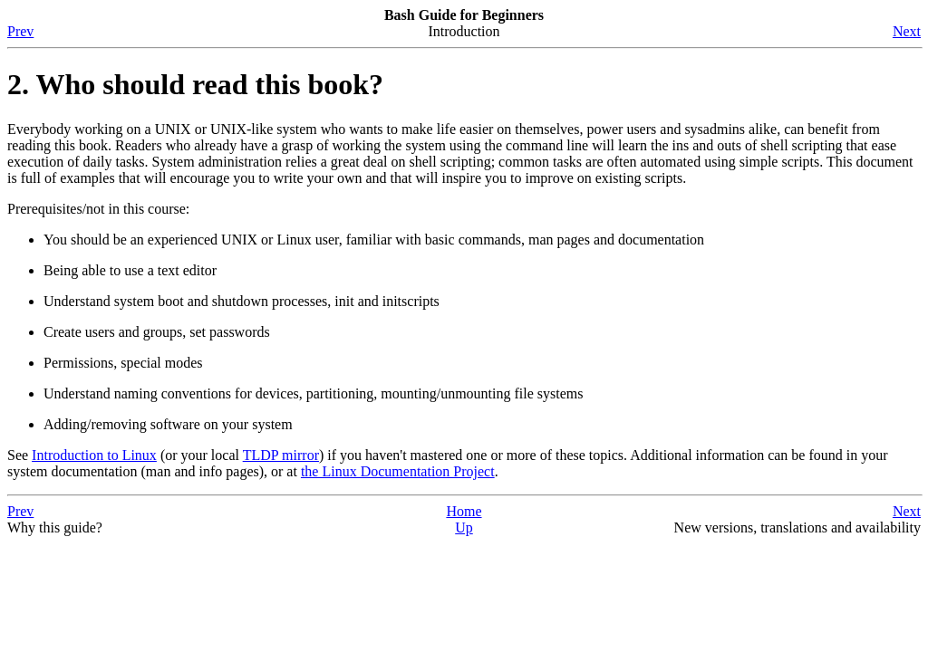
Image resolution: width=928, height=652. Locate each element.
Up (464, 527)
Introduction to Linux (94, 455)
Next (907, 31)
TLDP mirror (281, 455)
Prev (20, 31)
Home (463, 511)
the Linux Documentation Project (398, 471)
